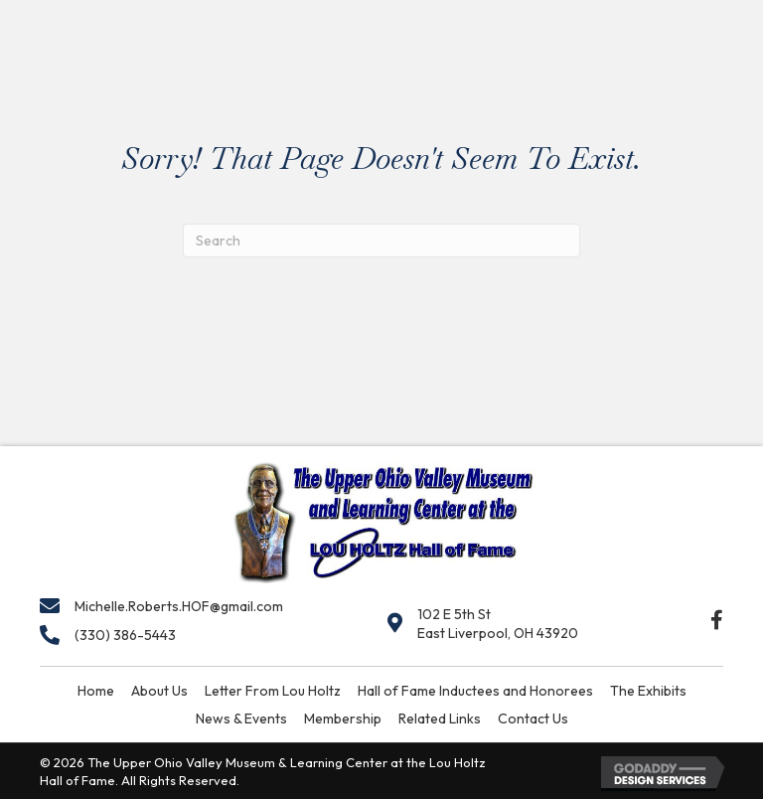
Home (95, 691)
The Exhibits (648, 691)
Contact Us (533, 718)
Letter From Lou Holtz (273, 691)
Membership (343, 718)
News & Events (241, 718)
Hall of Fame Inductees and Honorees (475, 691)
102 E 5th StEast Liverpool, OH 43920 (497, 623)
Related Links (439, 718)
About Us (159, 691)
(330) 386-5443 (125, 635)
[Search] (381, 240)
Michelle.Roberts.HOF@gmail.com (179, 606)
